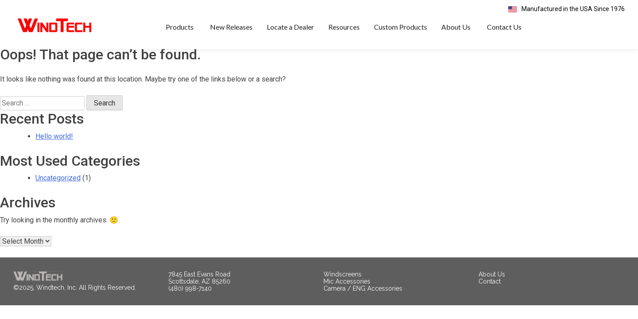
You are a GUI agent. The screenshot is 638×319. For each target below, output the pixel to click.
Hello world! (54, 148)
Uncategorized (58, 190)
